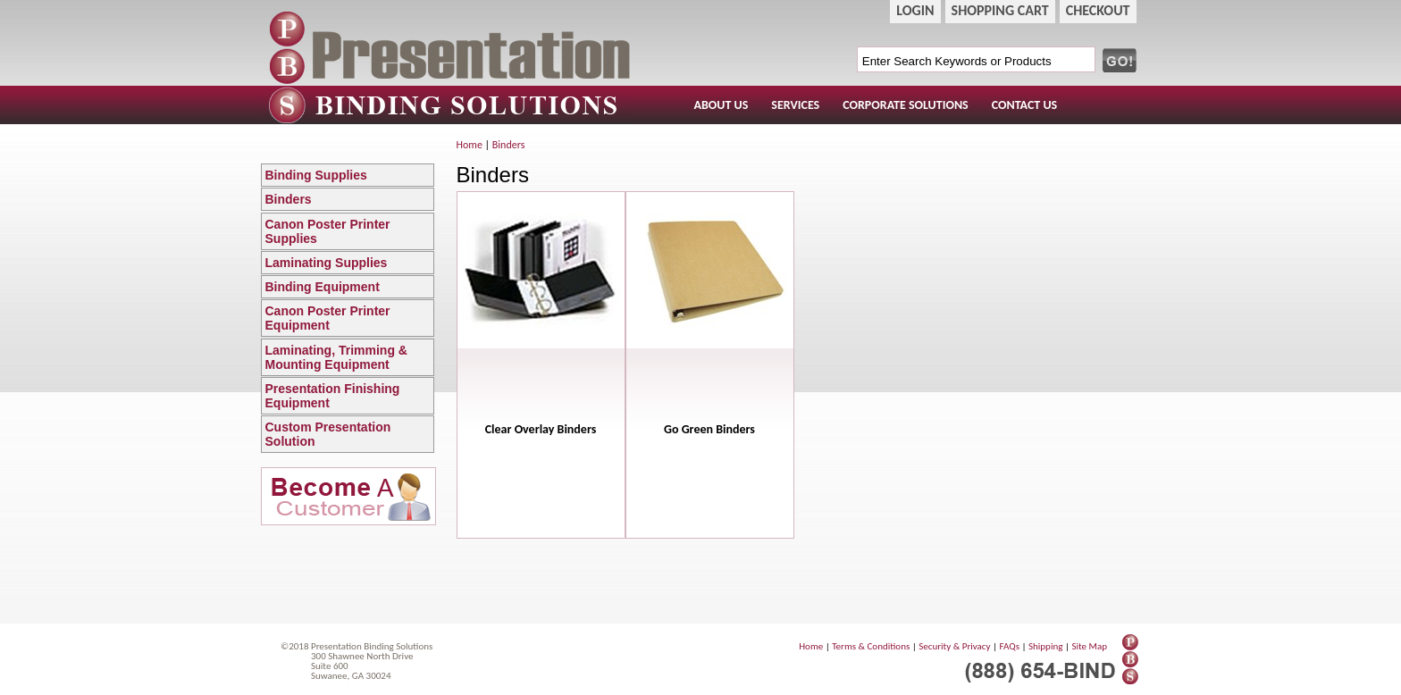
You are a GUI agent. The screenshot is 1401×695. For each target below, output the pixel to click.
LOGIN (915, 10)
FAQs (1009, 646)
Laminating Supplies (349, 262)
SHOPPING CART (1000, 10)
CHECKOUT (1098, 10)
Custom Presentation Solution (349, 434)
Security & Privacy (954, 646)
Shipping (1045, 646)
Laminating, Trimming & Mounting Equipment (349, 357)
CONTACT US (1024, 105)
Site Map (1089, 646)
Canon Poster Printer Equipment (349, 318)
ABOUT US (721, 105)
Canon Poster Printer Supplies (349, 231)
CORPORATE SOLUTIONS (906, 105)
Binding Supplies (349, 175)
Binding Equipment (349, 287)
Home (469, 144)
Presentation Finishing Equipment (349, 395)
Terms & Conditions (871, 646)
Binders (349, 199)
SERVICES (795, 105)
